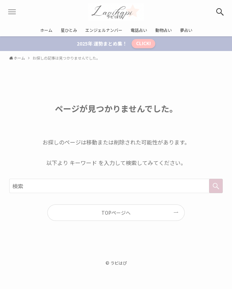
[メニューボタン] (12, 12)
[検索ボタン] (220, 12)
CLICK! (143, 43)
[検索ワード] (116, 186)
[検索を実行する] (216, 186)
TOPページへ (116, 212)
